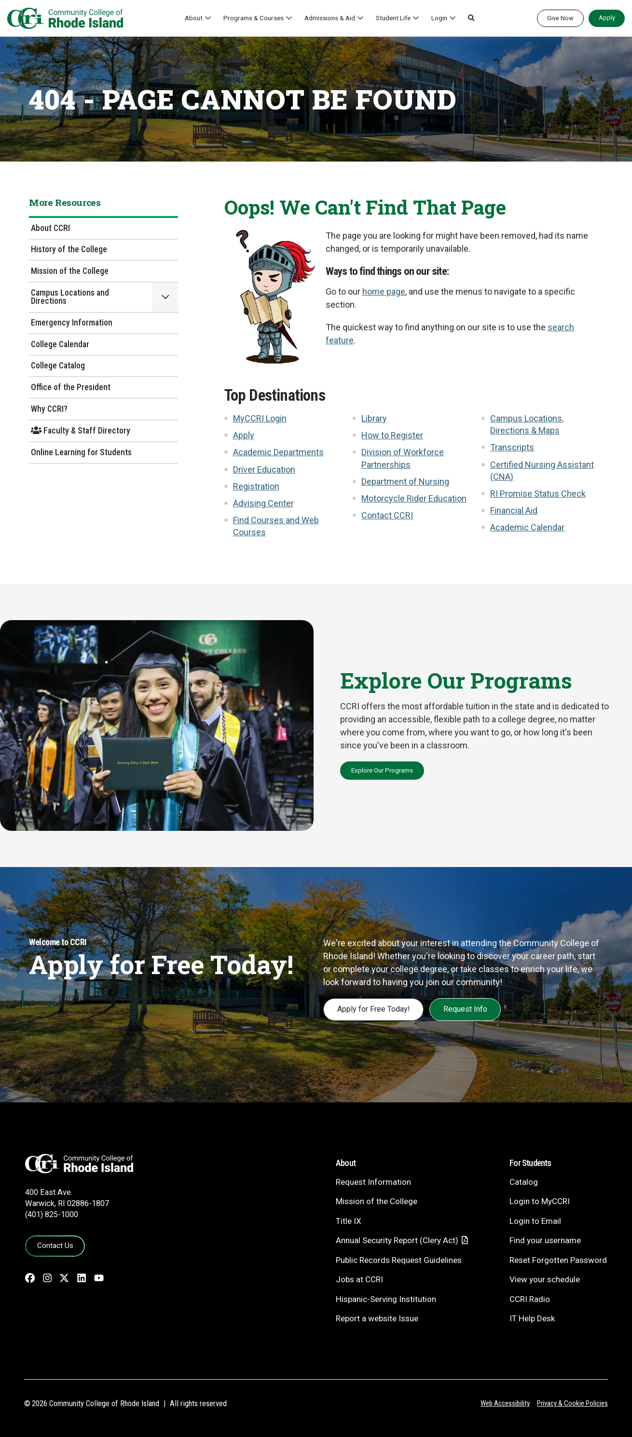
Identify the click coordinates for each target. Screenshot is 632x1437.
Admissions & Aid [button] (329, 18)
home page (383, 291)
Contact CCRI (387, 515)
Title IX (348, 1221)
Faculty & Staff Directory (80, 430)
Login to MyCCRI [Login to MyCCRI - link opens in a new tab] (539, 1201)
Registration (256, 486)
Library (374, 418)
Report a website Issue (377, 1318)
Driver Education (264, 469)
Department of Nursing (405, 481)
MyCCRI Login (260, 418)
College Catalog (58, 365)
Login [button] (439, 18)
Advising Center (263, 503)
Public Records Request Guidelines (399, 1260)
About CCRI (50, 228)
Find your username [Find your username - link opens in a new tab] (545, 1240)
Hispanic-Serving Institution (386, 1299)
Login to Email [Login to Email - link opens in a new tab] (535, 1221)
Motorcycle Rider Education (414, 498)
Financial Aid (513, 510)
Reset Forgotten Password (558, 1260)
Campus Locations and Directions (70, 297)
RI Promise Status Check (538, 493)
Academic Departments (278, 452)
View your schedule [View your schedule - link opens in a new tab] (544, 1279)
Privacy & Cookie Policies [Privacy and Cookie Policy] (572, 1403)
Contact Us (55, 1245)
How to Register (392, 435)
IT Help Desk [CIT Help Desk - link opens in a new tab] (532, 1318)
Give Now (560, 18)
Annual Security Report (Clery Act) (397, 1240)
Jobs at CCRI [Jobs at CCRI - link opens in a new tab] (359, 1279)
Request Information (373, 1182)
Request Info (465, 1009)
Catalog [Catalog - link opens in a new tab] (523, 1182)
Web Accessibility (505, 1403)
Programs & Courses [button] (253, 18)
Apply (607, 17)
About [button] (194, 18)
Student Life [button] (393, 18)
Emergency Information (71, 322)
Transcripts (512, 447)
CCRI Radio (529, 1299)
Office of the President (70, 387)
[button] (471, 18)
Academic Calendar (527, 527)
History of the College (69, 249)
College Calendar (60, 344)
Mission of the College (70, 271)
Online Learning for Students (81, 452)
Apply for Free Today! (373, 1009)
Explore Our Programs (382, 770)
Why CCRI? (49, 409)
